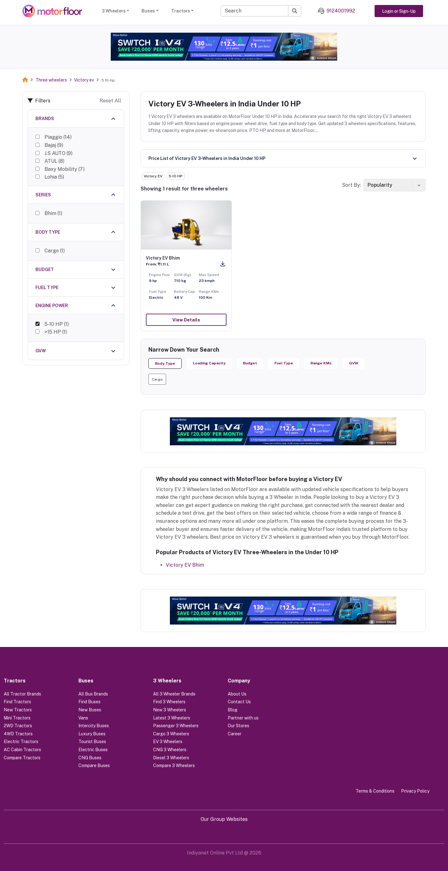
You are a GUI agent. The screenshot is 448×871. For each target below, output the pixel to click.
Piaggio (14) (58, 137)
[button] (157, 379)
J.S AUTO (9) (58, 153)
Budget (250, 363)
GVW (353, 363)
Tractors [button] (180, 10)
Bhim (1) (53, 211)
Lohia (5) (54, 177)
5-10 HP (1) (56, 321)
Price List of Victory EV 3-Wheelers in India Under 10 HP (206, 158)
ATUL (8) (54, 161)
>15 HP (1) (55, 328)
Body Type (165, 363)
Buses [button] (148, 10)
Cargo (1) (54, 248)
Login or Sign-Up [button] (399, 11)
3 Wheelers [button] (114, 10)
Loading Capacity (209, 363)
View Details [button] (186, 319)
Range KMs (321, 363)
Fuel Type (283, 363)
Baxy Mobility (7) (64, 169)
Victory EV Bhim (185, 565)
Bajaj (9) (53, 145)
